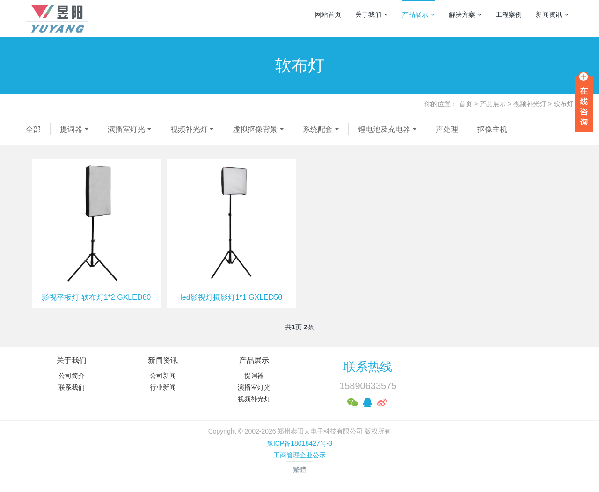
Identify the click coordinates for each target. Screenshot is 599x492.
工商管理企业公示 (299, 455)
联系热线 (367, 367)
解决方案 (465, 14)
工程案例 (509, 14)
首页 (465, 104)
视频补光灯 (529, 104)
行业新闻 (163, 387)
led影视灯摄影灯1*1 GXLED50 (231, 297)
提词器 (71, 129)
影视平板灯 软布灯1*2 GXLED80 (96, 297)
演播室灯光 (126, 129)
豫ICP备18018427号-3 (299, 443)
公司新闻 (163, 375)
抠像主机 (492, 129)
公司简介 (71, 375)
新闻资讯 (552, 14)
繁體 (299, 469)
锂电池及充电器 (384, 129)
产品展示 (418, 14)
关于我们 (371, 14)
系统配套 (318, 129)
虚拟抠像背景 (255, 129)
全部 (33, 129)
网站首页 (328, 14)
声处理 (447, 129)
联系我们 (71, 387)
